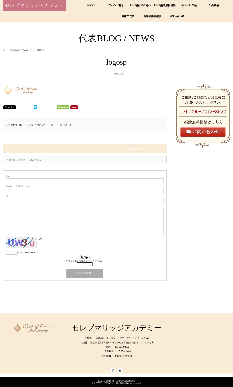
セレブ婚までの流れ (140, 5)
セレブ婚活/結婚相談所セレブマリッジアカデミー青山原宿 (113, 382)
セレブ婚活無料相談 (164, 5)
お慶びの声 (128, 16)
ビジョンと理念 (115, 5)
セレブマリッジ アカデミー (32, 124)
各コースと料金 (189, 5)
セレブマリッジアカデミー (34, 5)
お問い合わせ (176, 16)
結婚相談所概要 (152, 16)
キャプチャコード (26, 252)
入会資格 (214, 5)
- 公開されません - (18, 186)
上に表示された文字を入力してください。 (84, 261)
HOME (91, 5)
